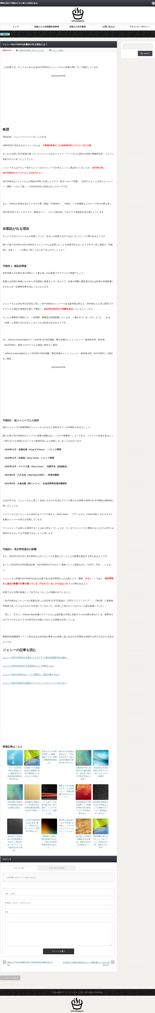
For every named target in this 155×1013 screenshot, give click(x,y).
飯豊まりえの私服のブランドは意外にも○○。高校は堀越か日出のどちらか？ (66, 791)
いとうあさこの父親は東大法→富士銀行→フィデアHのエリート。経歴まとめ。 (49, 807)
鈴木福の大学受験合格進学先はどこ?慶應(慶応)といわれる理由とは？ (86, 963)
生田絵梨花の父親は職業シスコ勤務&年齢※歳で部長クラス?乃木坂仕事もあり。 (83, 807)
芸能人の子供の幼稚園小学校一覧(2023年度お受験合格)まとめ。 (30, 963)
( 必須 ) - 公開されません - (19, 903)
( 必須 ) (10, 894)
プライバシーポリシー (139, 27)
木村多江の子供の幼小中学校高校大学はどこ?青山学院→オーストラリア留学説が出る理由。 (14, 843)
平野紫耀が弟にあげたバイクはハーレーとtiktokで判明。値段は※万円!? (100, 842)
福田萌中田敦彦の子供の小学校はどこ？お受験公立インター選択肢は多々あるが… (100, 807)
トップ (16, 27)
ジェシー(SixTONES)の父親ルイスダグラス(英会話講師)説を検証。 (35, 657)
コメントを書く (58, 50)
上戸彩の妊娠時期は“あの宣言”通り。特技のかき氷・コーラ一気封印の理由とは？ (32, 825)
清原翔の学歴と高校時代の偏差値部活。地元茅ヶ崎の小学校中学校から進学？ (83, 773)
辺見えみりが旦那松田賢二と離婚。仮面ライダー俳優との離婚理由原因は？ (49, 757)
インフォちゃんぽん (74, 992)
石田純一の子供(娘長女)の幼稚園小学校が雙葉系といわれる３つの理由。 (32, 772)
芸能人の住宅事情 (77, 27)
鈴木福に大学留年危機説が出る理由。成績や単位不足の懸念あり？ (83, 840)
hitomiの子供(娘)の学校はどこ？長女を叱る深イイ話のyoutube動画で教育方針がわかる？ (66, 757)
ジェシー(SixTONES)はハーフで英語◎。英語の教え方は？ (31, 674)
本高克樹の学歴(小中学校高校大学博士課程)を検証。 (15, 805)
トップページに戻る (10, 978)
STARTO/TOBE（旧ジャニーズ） (31, 50)
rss (153, 3)
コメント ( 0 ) (19, 868)
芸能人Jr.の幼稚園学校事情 (46, 27)
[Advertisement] (58, 100)
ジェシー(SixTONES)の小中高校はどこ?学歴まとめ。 (29, 666)
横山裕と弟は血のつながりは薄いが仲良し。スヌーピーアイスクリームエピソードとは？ (66, 825)
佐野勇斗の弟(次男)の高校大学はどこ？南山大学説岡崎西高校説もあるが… (49, 842)
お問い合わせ (109, 27)
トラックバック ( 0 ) (56, 868)
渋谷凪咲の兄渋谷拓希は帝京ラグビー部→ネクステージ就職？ (100, 772)
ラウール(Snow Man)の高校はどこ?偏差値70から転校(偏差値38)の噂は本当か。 (15, 773)
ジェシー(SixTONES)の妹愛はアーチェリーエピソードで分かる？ (35, 683)
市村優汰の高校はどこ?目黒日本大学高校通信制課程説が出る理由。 (32, 806)
